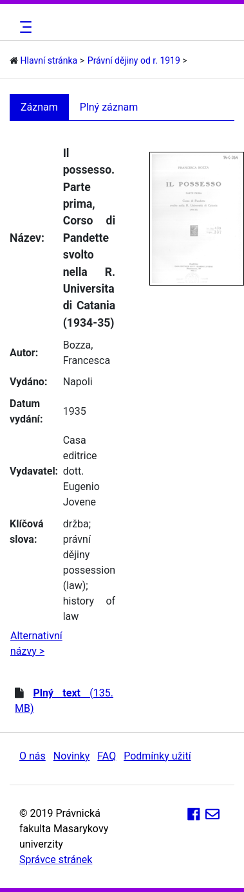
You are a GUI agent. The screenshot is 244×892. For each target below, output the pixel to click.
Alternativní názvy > (36, 643)
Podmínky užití (157, 756)
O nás (32, 756)
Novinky (71, 756)
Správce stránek (55, 859)
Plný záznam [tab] (109, 107)
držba (76, 524)
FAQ (106, 756)
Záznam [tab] (39, 107)
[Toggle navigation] (24, 27)
